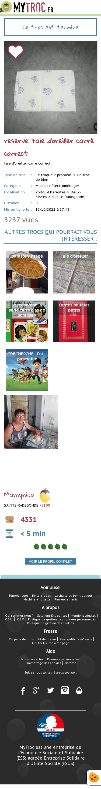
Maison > (43, 185)
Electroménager (65, 185)
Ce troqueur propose (54, 175)
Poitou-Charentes (51, 192)
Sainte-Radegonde (68, 196)
